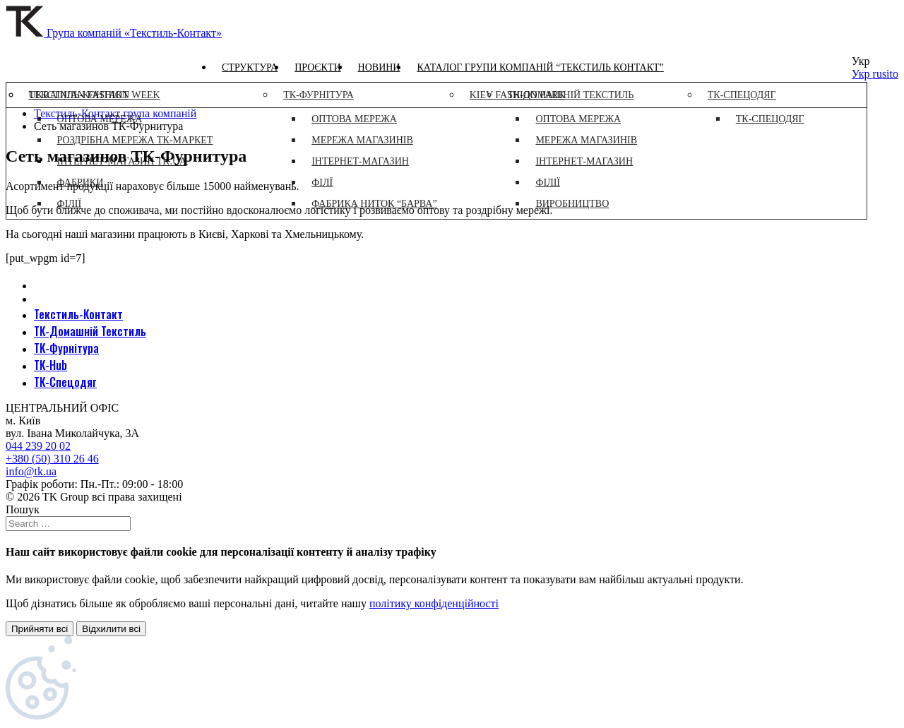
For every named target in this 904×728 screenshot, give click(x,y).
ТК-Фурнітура (66, 348)
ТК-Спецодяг (65, 382)
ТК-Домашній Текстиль (90, 331)
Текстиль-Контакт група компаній (115, 113)
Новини (379, 67)
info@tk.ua (31, 471)
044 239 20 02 (38, 446)
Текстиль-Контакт (78, 314)
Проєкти (317, 67)
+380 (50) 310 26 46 (52, 459)
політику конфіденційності (434, 603)
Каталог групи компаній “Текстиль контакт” (540, 67)
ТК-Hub (50, 365)
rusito (885, 74)
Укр (862, 74)
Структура (250, 67)
